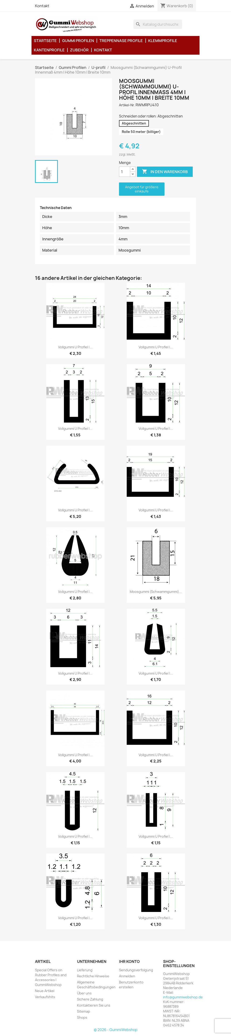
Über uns (84, 993)
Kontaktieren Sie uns (93, 1005)
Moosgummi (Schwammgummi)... (156, 591)
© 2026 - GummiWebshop (115, 1029)
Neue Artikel (44, 991)
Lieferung (84, 970)
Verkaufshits (45, 997)
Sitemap (83, 1011)
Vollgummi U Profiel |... (75, 347)
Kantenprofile (49, 50)
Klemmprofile (162, 40)
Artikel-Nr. (127, 105)
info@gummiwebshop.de (183, 997)
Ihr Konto (129, 961)
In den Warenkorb (165, 172)
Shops (82, 1017)
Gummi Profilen (78, 40)
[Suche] (157, 24)
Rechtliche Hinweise (93, 976)
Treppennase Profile (121, 40)
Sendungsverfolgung (136, 970)
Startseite (45, 40)
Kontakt (42, 5)
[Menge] (124, 172)
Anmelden (127, 976)
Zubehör (79, 50)
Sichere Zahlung (90, 999)
